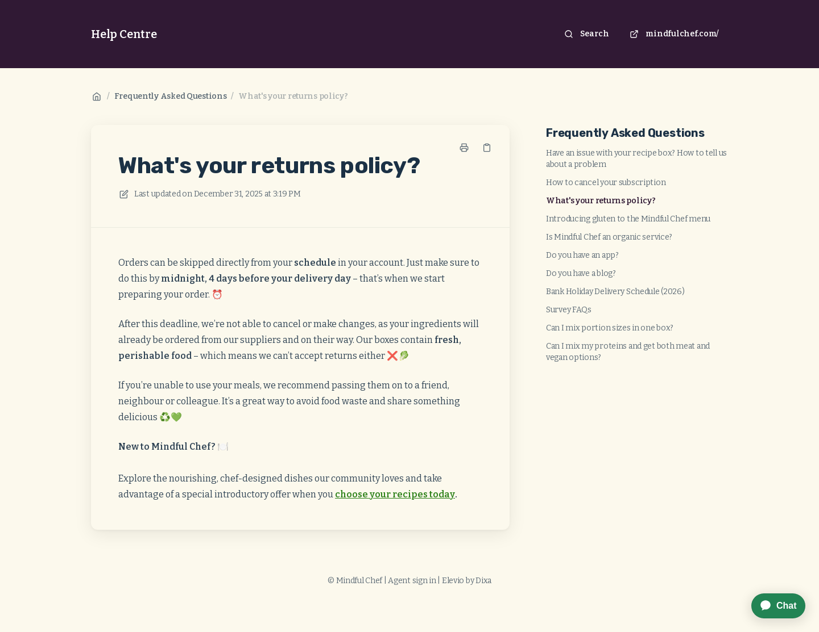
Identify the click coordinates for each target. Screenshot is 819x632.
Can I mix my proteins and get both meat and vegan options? (628, 351)
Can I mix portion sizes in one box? (609, 328)
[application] (772, 606)
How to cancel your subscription (605, 182)
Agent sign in (412, 580)
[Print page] (464, 148)
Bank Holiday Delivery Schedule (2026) (615, 291)
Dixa (483, 580)
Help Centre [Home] (124, 34)
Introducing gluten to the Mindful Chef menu (628, 219)
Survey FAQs (569, 310)
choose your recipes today (395, 494)
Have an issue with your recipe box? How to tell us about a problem (636, 158)
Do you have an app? (582, 255)
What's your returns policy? (293, 96)
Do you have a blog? (581, 273)
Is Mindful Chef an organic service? (609, 237)
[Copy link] (487, 148)
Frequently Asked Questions (170, 96)
